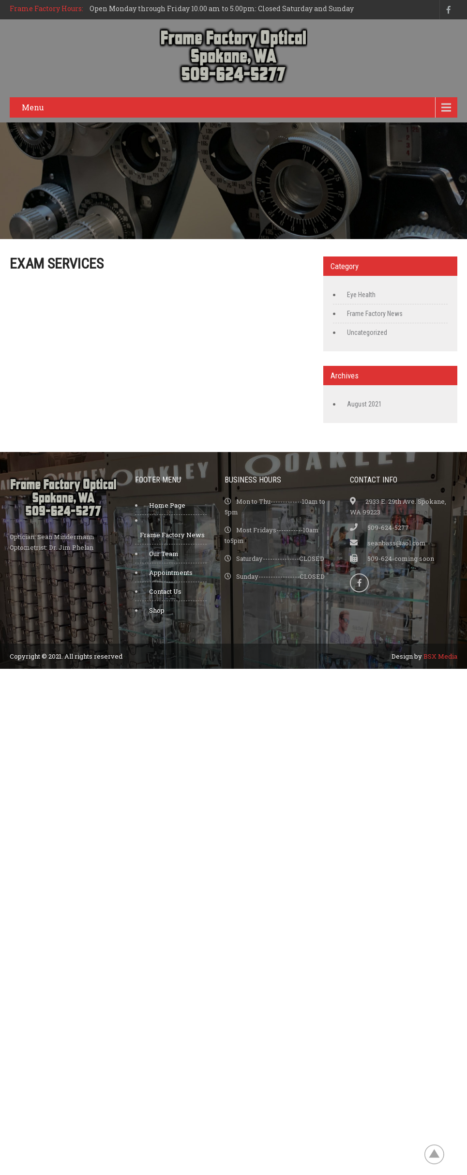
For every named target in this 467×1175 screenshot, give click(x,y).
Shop (157, 610)
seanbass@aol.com (396, 543)
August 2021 (364, 404)
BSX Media (440, 656)
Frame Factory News (375, 313)
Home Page (167, 505)
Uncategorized (367, 332)
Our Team (164, 553)
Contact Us (165, 591)
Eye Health (361, 295)
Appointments (171, 572)
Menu (33, 107)
